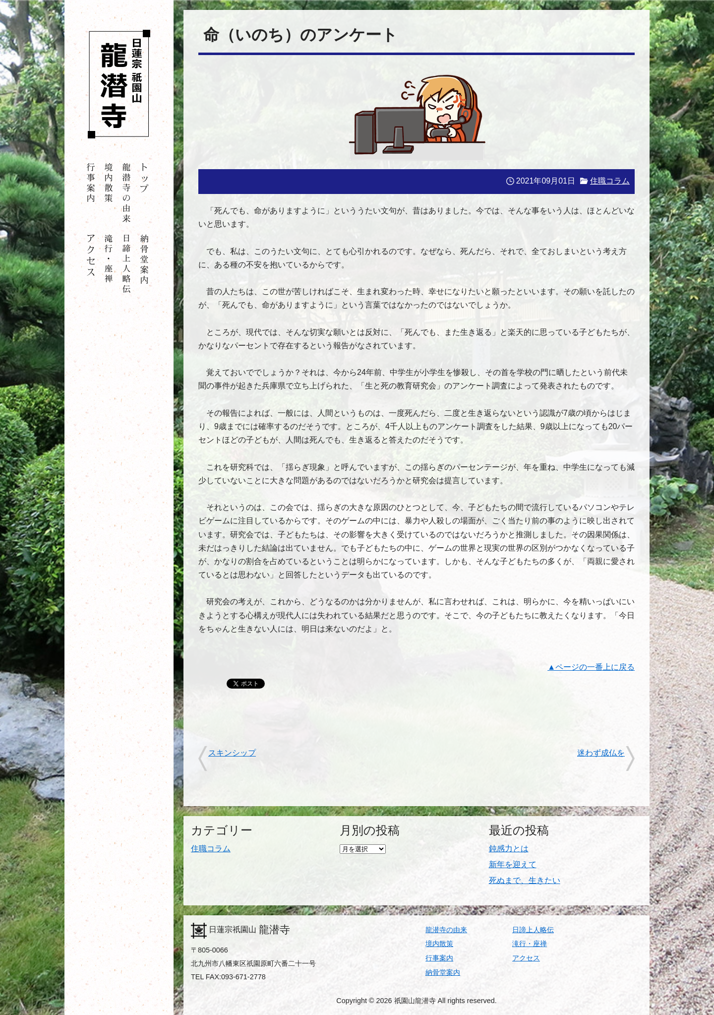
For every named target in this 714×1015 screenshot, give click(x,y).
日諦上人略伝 (533, 930)
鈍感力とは (509, 848)
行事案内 (439, 958)
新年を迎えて (512, 864)
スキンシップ (232, 753)
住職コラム (610, 181)
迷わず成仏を (601, 753)
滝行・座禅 (529, 944)
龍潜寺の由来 (446, 930)
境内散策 (439, 944)
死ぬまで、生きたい (524, 880)
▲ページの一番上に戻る (591, 667)
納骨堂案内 (442, 972)
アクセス (526, 958)
